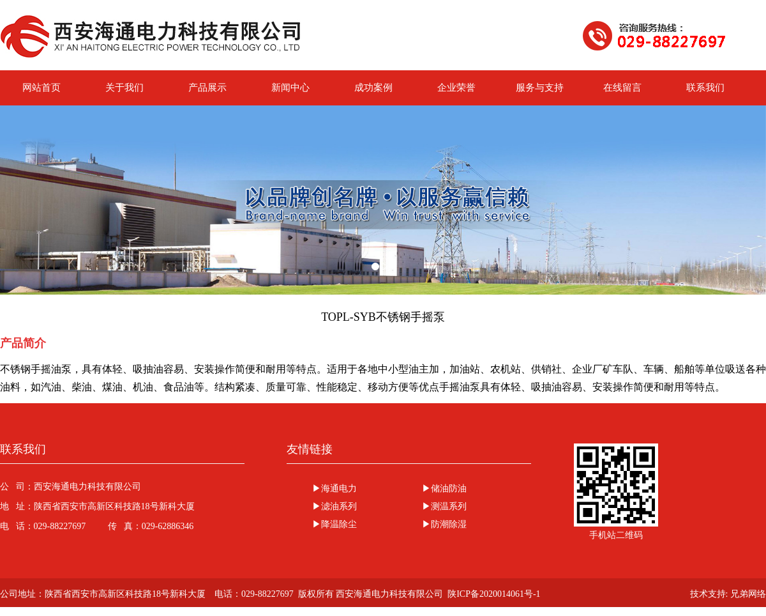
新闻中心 (290, 87)
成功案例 (373, 87)
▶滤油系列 (334, 506)
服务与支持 (540, 87)
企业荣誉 (456, 87)
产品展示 (207, 87)
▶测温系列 (444, 506)
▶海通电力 (334, 488)
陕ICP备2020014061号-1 (493, 594)
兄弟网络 (748, 594)
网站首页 (41, 87)
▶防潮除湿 (444, 524)
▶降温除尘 (334, 524)
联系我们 (705, 87)
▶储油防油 (444, 488)
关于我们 (124, 87)
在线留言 (622, 87)
